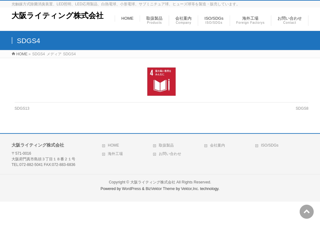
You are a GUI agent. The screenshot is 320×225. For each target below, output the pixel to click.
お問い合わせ (170, 154)
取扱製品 (166, 145)
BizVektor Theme (160, 189)
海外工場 (115, 154)
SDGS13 (22, 108)
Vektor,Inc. (190, 189)
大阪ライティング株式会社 (57, 15)
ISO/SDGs (269, 145)
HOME (113, 145)
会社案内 (217, 145)
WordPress (131, 189)
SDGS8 (302, 108)
